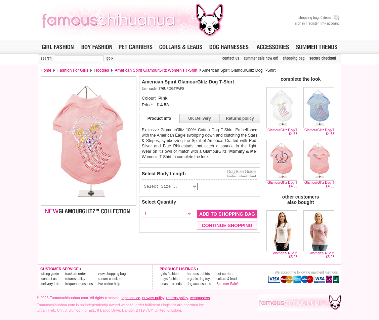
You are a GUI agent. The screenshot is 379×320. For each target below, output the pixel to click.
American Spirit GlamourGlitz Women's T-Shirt (156, 70)
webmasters (200, 298)
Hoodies (101, 70)
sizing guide (50, 274)
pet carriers (224, 274)
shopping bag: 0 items (318, 18)
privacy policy (153, 298)
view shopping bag (112, 274)
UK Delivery (199, 118)
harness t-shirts (198, 274)
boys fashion (170, 279)
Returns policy (240, 118)
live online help (109, 284)
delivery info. (50, 284)
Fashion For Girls (72, 70)
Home (46, 70)
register (313, 23)
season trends (171, 284)
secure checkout (110, 279)
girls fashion (169, 274)
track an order (75, 274)
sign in (300, 23)
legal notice (131, 298)
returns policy (75, 279)
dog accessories (199, 284)
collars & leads (227, 279)
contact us (49, 279)
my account (330, 23)
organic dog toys (199, 279)
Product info (159, 118)
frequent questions (79, 284)
